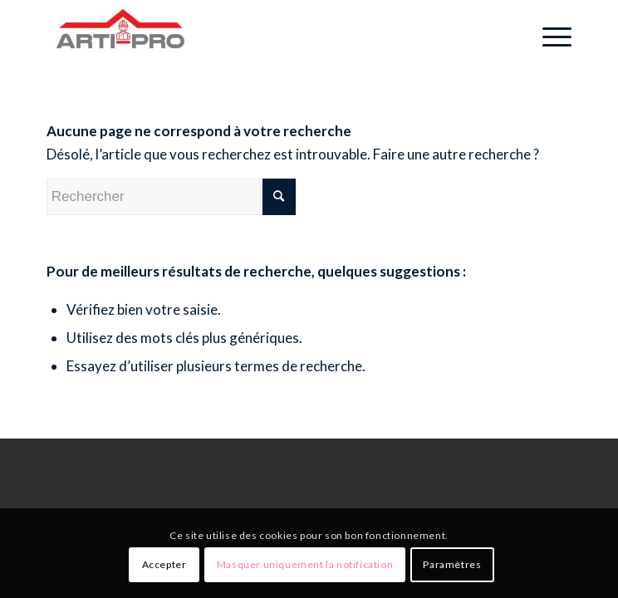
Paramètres (452, 564)
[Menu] (548, 33)
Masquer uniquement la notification (305, 564)
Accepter (164, 564)
